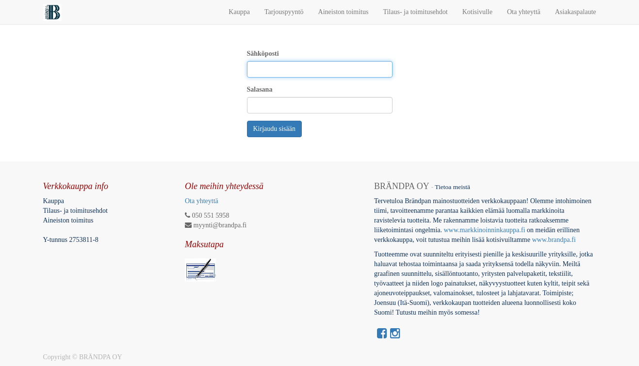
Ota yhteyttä (201, 201)
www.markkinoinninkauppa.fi (484, 230)
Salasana (260, 89)
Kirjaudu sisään (274, 128)
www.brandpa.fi (554, 239)
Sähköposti (263, 53)
